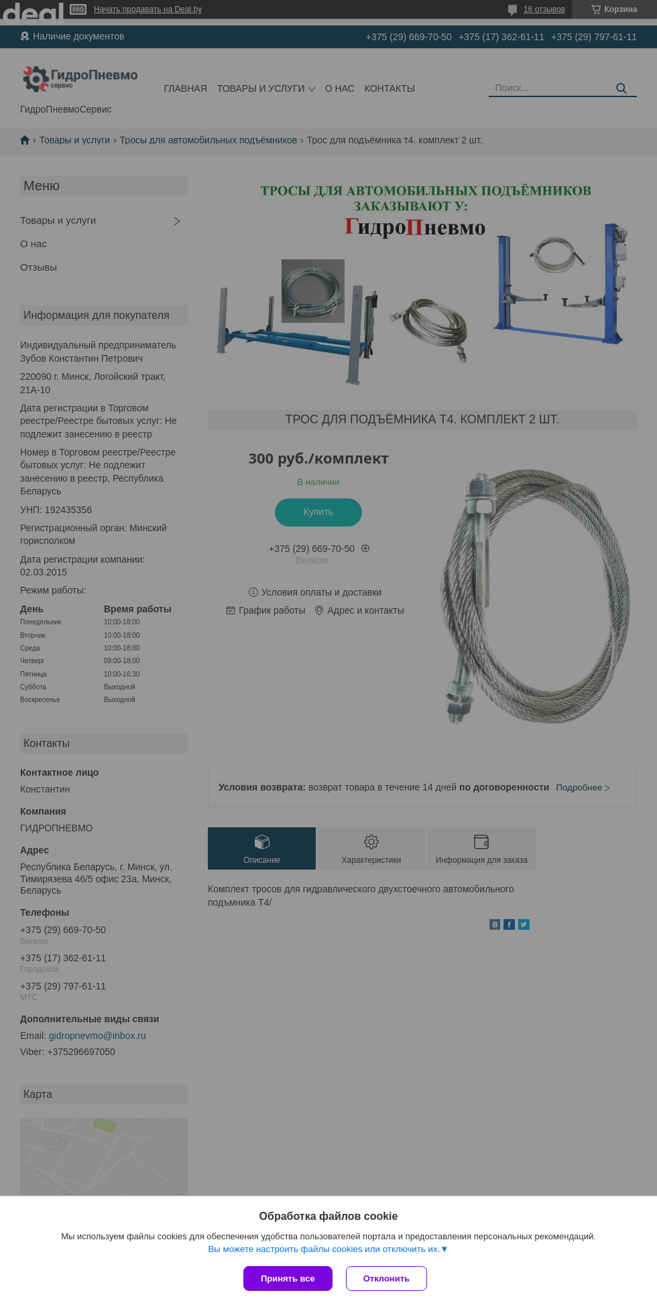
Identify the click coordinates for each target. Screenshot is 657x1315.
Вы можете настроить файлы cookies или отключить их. (324, 1249)
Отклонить (386, 1278)
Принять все (288, 1278)
